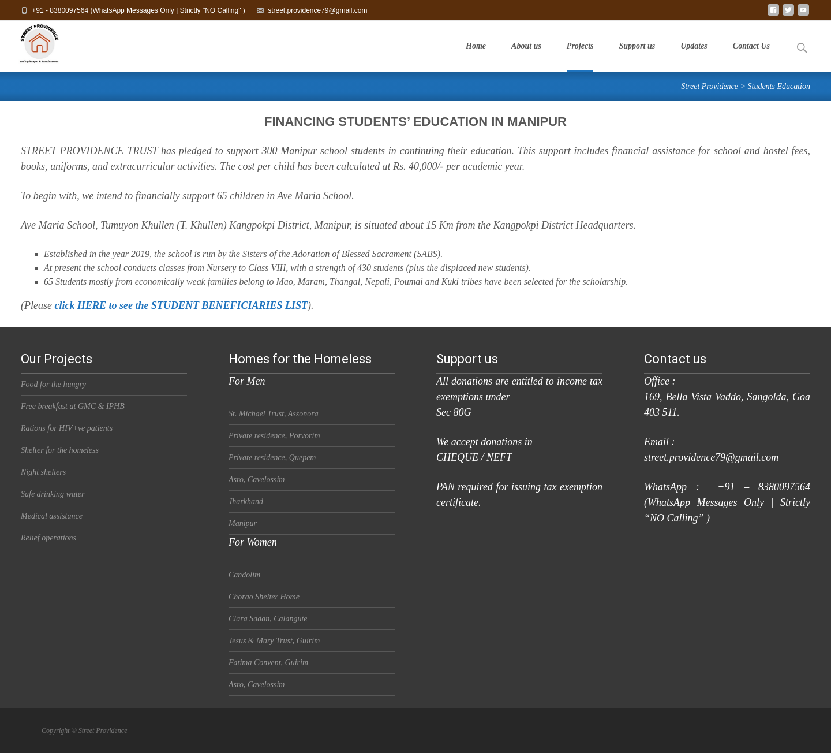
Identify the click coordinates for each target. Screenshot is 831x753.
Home (476, 57)
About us (526, 57)
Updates (694, 57)
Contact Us (751, 57)
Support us (637, 57)
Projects (580, 57)
